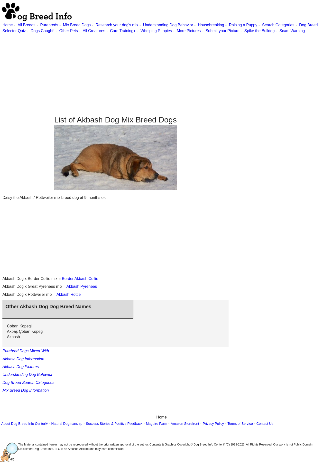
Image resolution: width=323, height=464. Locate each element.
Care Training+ (123, 31)
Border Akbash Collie (80, 279)
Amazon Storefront (185, 424)
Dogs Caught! (43, 31)
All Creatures (94, 31)
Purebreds (49, 25)
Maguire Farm (156, 424)
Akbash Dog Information (23, 359)
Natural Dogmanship (67, 424)
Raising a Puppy (243, 25)
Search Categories (278, 25)
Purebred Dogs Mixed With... (27, 351)
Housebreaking (211, 25)
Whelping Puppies (156, 31)
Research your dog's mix (116, 25)
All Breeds (26, 25)
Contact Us (264, 424)
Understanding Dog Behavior (168, 25)
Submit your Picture (222, 31)
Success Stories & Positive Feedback (114, 424)
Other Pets (68, 31)
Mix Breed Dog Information (25, 390)
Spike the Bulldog (259, 31)
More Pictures (189, 31)
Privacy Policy (213, 424)
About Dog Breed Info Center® (24, 424)
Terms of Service (240, 424)
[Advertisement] (146, 68)
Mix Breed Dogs (77, 25)
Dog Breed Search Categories (28, 382)
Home (7, 25)
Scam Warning (292, 31)
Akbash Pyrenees (81, 286)
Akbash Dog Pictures (20, 367)
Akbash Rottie (68, 294)
